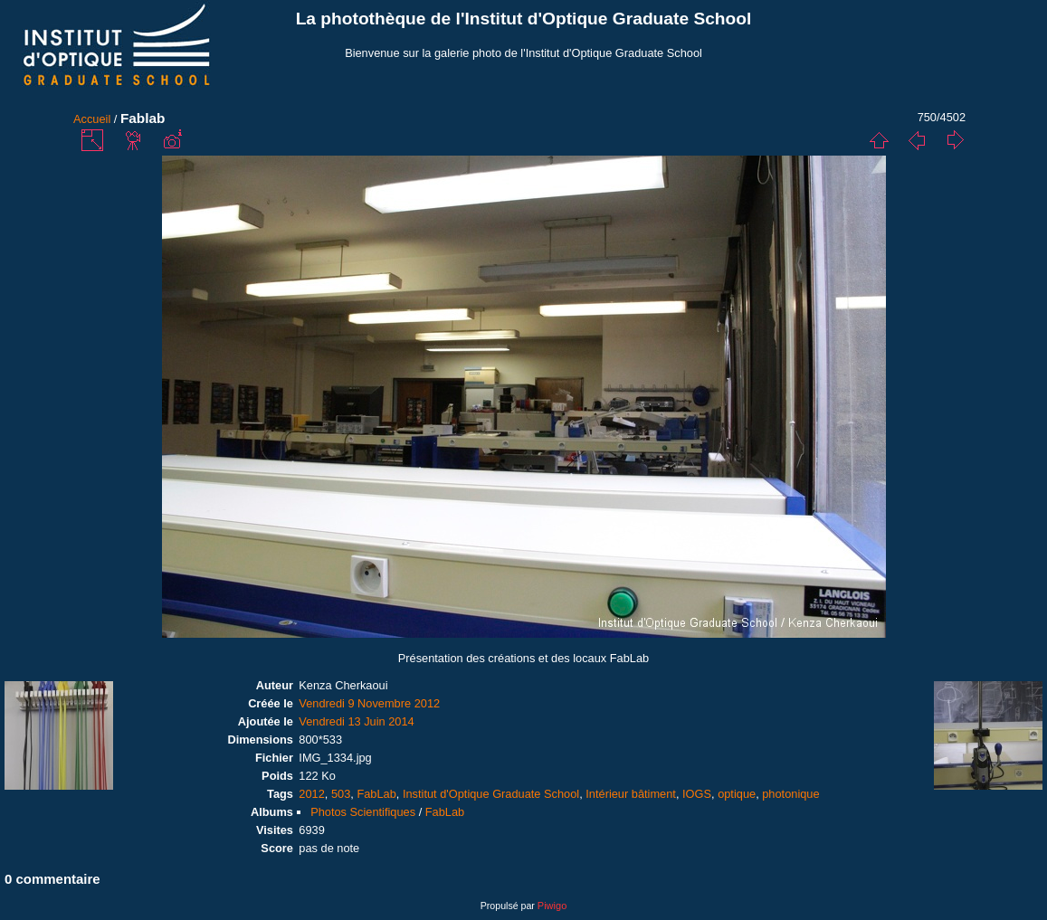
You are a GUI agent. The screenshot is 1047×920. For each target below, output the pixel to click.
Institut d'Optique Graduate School (491, 794)
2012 (311, 794)
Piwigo (552, 905)
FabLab (376, 794)
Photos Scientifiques (362, 812)
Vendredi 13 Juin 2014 (356, 721)
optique (737, 794)
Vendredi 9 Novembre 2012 (369, 703)
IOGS (696, 794)
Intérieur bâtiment (630, 794)
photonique (790, 794)
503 (340, 794)
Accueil (91, 119)
